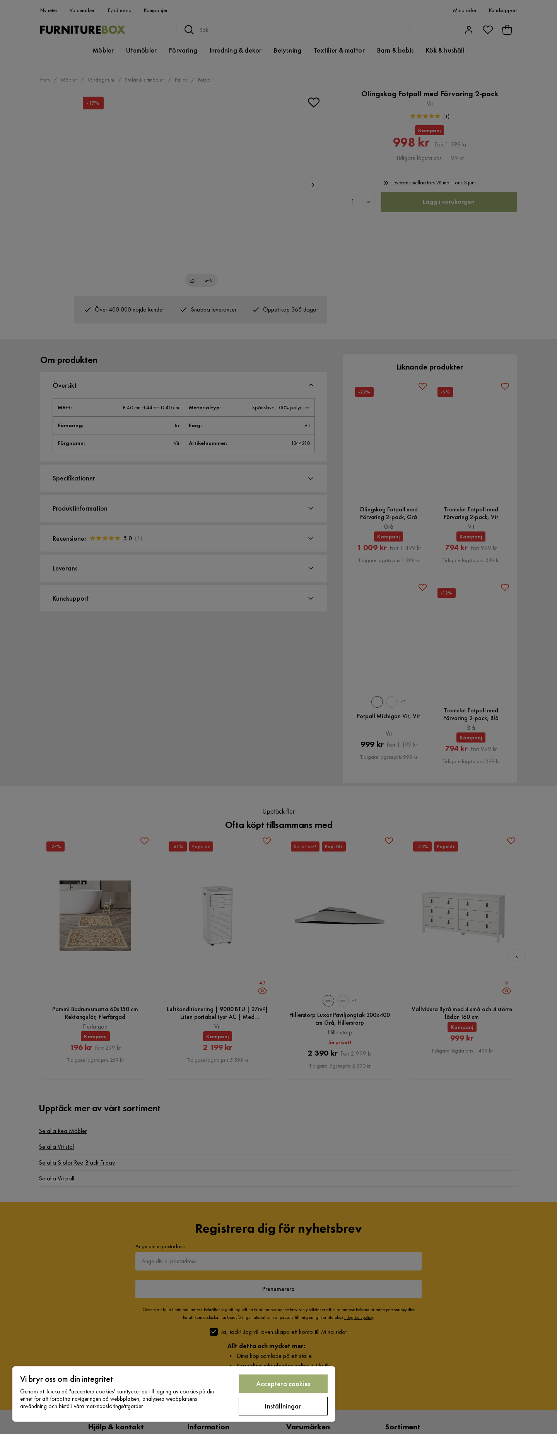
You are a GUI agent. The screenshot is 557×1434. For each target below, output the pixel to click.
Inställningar (283, 1406)
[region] (173, 1394)
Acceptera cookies (283, 1383)
